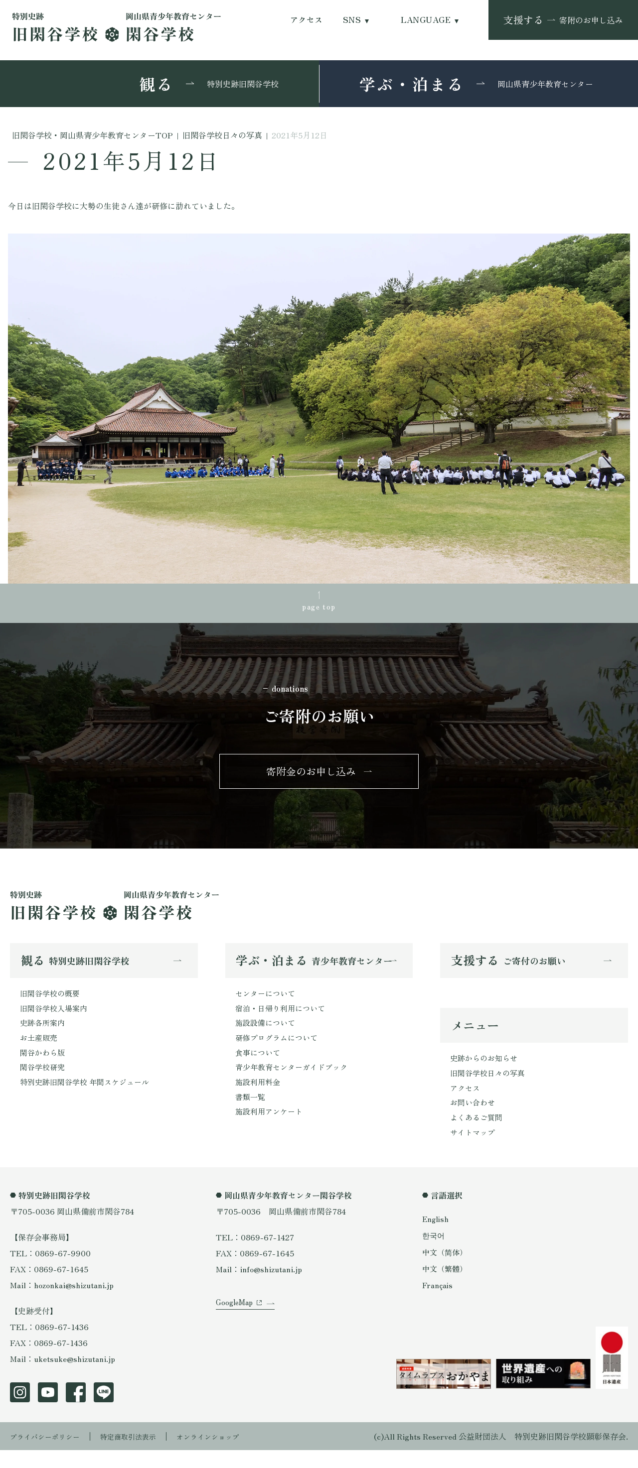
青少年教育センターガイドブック (295, 1082)
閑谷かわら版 (44, 1066)
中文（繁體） (446, 1286)
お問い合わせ (474, 1117)
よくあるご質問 (478, 1133)
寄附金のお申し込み (311, 777)
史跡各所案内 (44, 1034)
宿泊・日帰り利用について (283, 1018)
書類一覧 (251, 1114)
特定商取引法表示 (142, 1454)
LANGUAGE (426, 19)
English (436, 1236)
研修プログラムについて (279, 1050)
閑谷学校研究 (44, 1082)
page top (319, 608)
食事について (259, 1066)
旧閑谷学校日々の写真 (490, 1086)
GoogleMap (236, 1333)
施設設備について (267, 1034)
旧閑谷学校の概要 (52, 1002)
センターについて (267, 1002)
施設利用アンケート (271, 1130)
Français (438, 1302)
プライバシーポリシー (50, 1454)
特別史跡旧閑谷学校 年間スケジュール (89, 1098)
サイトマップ (474, 1149)
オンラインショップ (230, 1454)
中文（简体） (446, 1269)
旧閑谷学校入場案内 (56, 1018)
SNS (352, 19)
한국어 (434, 1253)
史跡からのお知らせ (486, 1070)
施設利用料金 (259, 1098)
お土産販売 (40, 1050)
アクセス (306, 19)
